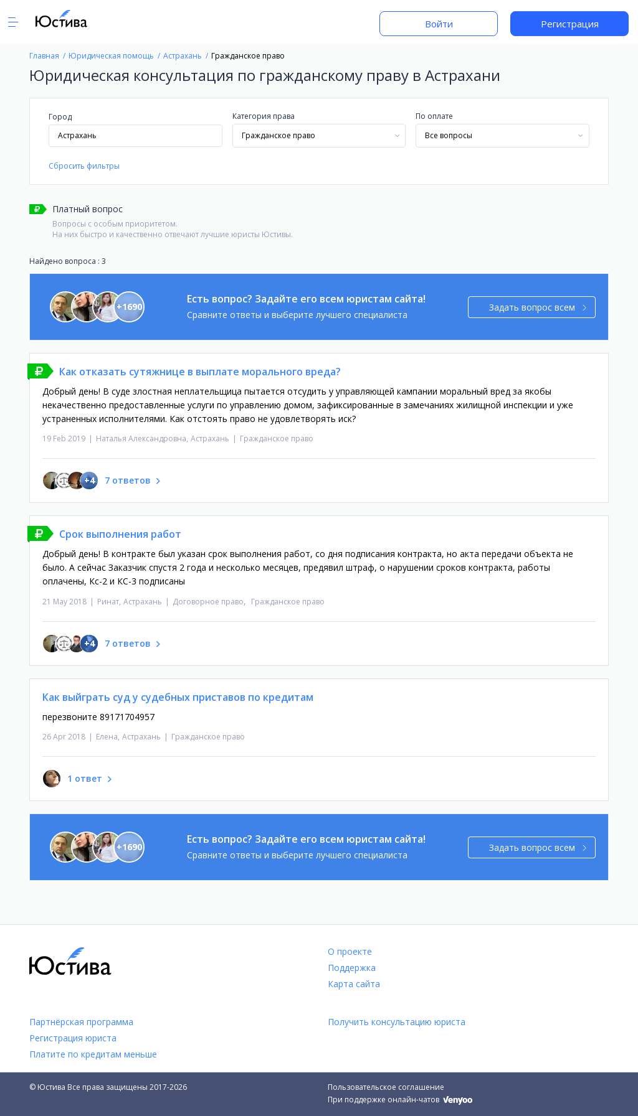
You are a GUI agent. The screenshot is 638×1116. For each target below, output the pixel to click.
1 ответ (84, 778)
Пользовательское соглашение (386, 1087)
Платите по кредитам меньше (93, 1054)
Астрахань (210, 438)
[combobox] (319, 136)
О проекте (350, 951)
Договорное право (208, 601)
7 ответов (128, 480)
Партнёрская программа (81, 1022)
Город (60, 116)
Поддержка (352, 967)
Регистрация (570, 23)
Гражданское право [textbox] (278, 135)
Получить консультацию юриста (396, 1022)
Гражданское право (276, 438)
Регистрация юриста (73, 1038)
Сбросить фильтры (84, 166)
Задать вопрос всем (538, 307)
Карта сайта (354, 984)
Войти (439, 23)
